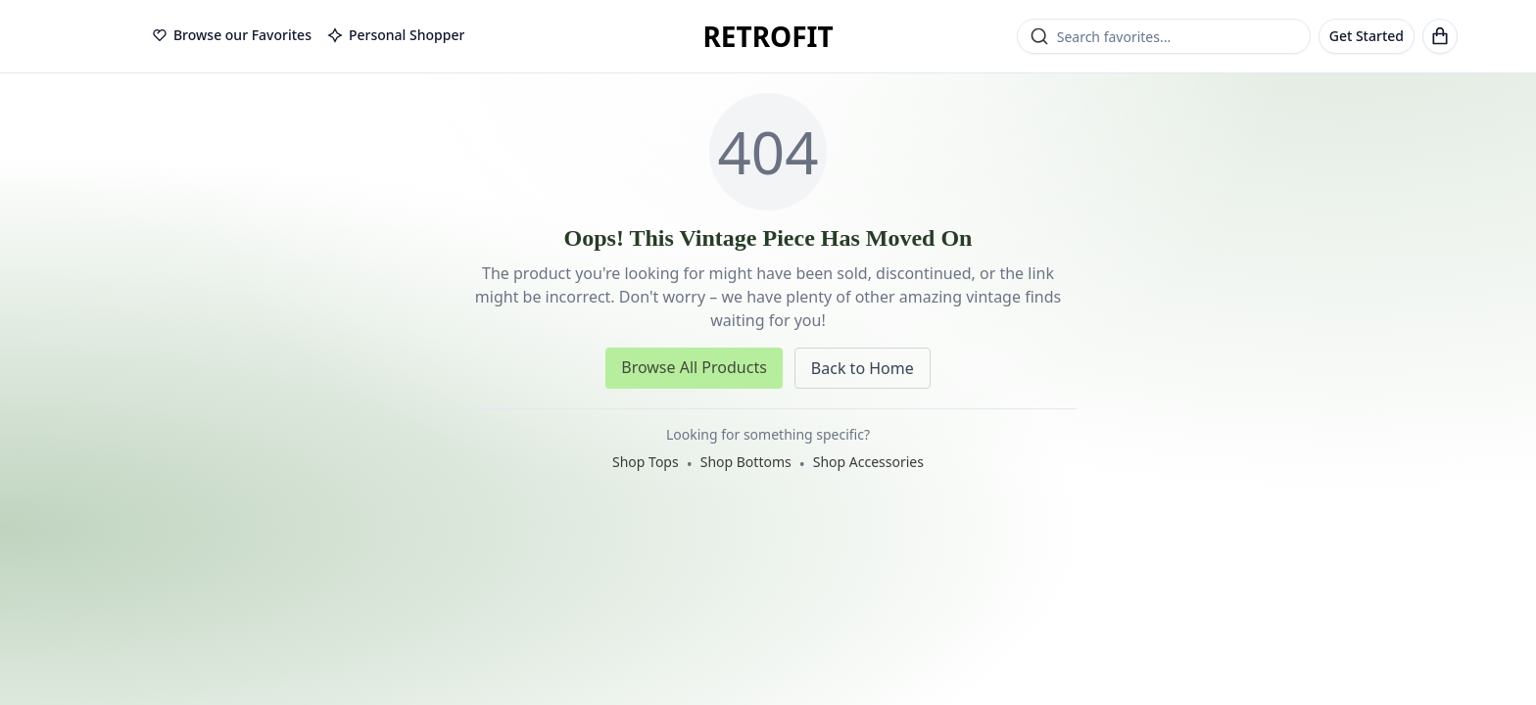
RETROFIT (767, 36)
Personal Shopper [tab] (395, 34)
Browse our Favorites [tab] (232, 34)
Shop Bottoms (746, 461)
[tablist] (308, 36)
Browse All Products (694, 367)
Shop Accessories (868, 461)
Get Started (1366, 35)
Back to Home (862, 368)
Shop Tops (645, 461)
